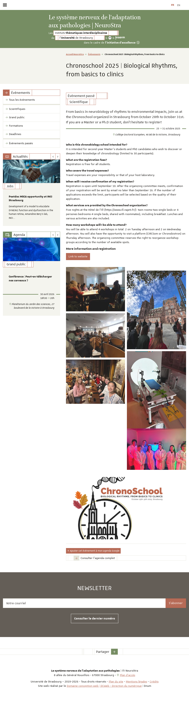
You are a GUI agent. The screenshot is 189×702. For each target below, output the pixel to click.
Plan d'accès (127, 675)
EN (178, 5)
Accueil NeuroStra (75, 54)
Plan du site (116, 681)
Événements (94, 54)
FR (172, 5)
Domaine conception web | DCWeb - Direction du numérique (104, 686)
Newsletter (94, 588)
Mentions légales (136, 681)
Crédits (154, 681)
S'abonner (176, 603)
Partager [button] (102, 652)
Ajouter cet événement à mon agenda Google (93, 550)
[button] (114, 652)
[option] (31, 193)
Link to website (78, 256)
